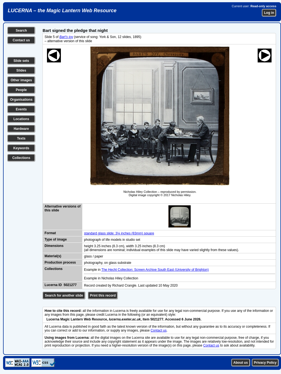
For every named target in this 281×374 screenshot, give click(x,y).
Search (21, 30)
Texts (21, 138)
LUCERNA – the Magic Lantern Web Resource (62, 10)
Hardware (21, 129)
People (21, 90)
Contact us (21, 40)
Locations (21, 119)
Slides (21, 70)
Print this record (103, 295)
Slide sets (21, 61)
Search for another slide (64, 295)
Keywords (21, 148)
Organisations (21, 100)
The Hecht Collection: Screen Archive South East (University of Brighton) (155, 270)
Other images (21, 80)
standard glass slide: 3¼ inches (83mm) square (119, 233)
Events (21, 109)
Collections (21, 158)
